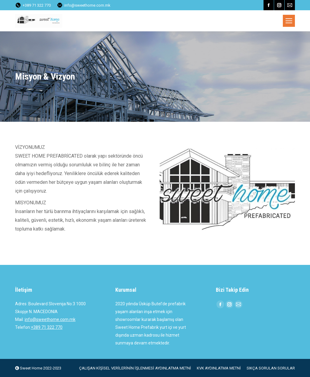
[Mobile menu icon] (289, 21)
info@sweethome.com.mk (83, 5)
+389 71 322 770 (46, 327)
